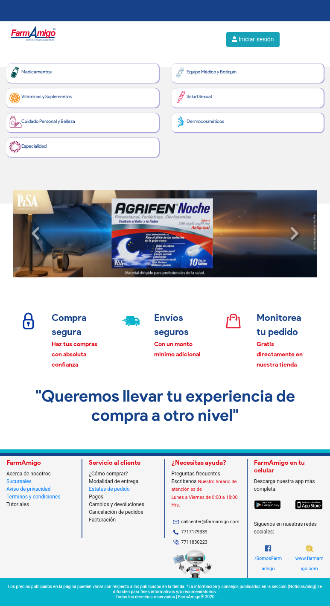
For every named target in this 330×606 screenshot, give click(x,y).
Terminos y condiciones (33, 497)
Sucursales (19, 481)
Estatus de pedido (109, 489)
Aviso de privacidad (28, 489)
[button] (35, 233)
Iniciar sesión (253, 39)
